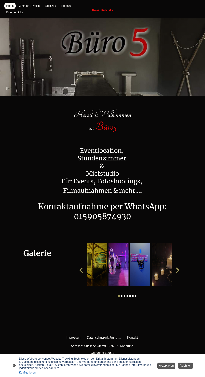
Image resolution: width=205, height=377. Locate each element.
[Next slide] (177, 270)
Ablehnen (185, 365)
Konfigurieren (27, 372)
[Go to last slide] (81, 270)
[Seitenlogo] (102, 13)
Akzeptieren (166, 365)
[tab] (119, 296)
